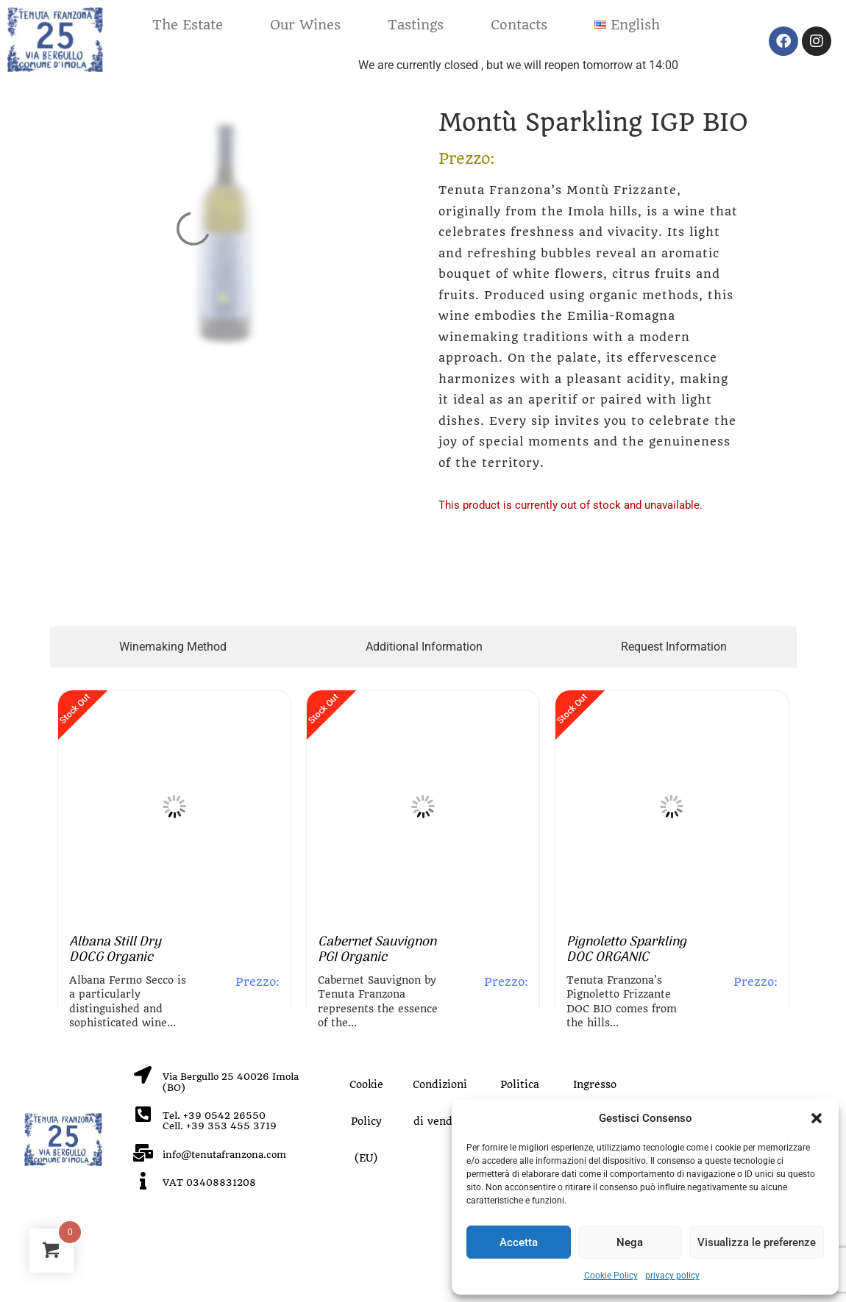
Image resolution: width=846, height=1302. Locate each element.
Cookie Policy (611, 1275)
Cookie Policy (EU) (366, 1121)
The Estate (187, 24)
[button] (816, 1118)
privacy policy (672, 1275)
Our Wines (305, 24)
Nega (629, 1242)
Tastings (416, 24)
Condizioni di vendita (440, 1103)
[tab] (173, 647)
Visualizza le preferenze (756, 1242)
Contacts (519, 24)
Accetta (519, 1242)
